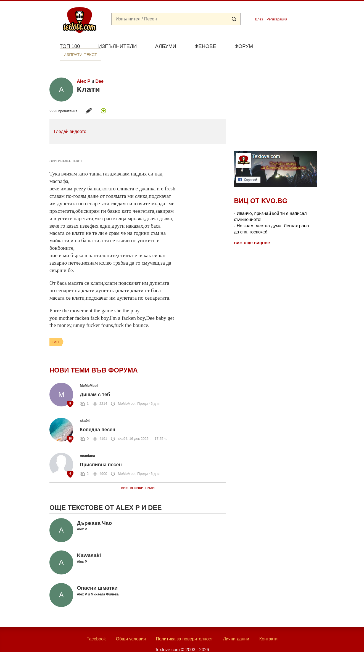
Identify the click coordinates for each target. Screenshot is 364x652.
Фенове (205, 46)
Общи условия (131, 629)
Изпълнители (117, 46)
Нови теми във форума (93, 360)
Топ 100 (70, 46)
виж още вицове (252, 233)
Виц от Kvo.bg (260, 191)
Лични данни (236, 629)
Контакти (268, 629)
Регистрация (277, 19)
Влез (259, 19)
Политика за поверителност (184, 629)
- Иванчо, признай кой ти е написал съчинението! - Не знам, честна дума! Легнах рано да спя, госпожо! (271, 213)
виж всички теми (138, 478)
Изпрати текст (288, 45)
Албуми (165, 46)
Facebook (96, 629)
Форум (243, 46)
